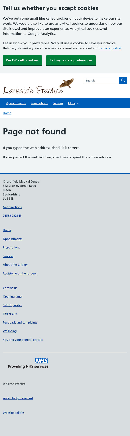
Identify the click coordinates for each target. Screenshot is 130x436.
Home (7, 113)
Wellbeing (10, 331)
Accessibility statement (18, 398)
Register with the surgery (19, 273)
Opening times (13, 296)
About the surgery (15, 265)
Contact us (10, 288)
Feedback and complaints (20, 322)
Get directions (12, 207)
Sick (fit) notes (12, 305)
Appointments (16, 103)
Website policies (13, 413)
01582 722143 (12, 215)
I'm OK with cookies (22, 60)
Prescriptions (39, 103)
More (74, 103)
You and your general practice (23, 340)
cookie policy (110, 48)
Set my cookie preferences (71, 60)
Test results (10, 314)
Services (58, 103)
